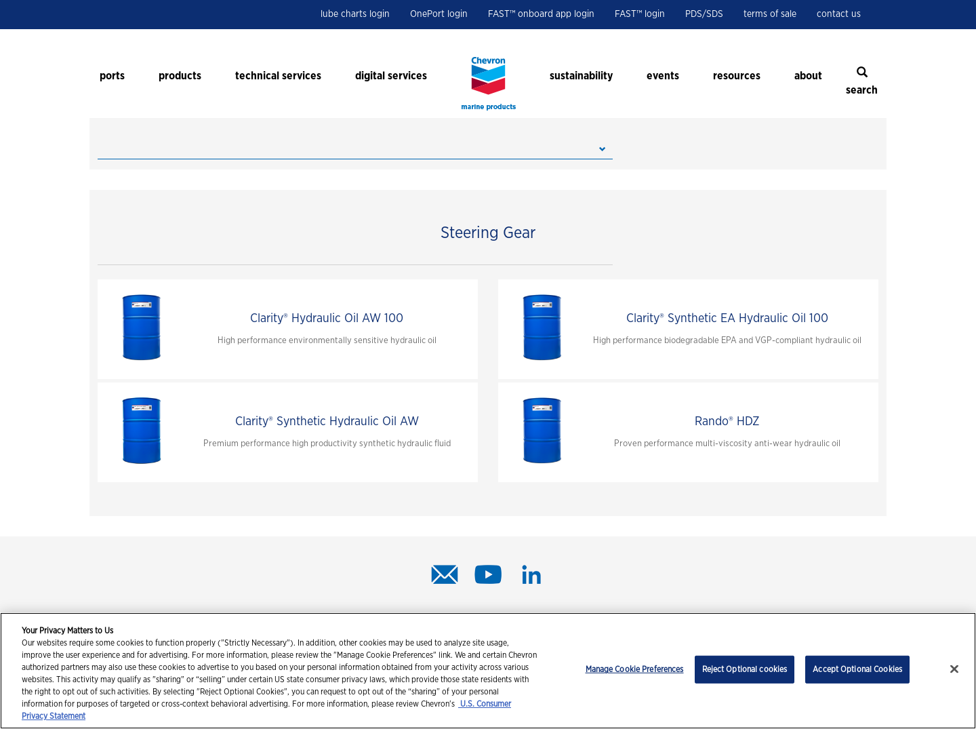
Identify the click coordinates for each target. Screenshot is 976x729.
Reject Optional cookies (745, 669)
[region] (488, 670)
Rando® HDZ (727, 422)
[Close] (954, 669)
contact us (839, 14)
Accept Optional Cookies (857, 669)
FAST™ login (640, 14)
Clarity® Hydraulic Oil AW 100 (326, 319)
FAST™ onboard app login (541, 14)
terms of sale (770, 14)
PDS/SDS (704, 14)
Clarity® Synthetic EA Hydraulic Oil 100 (727, 319)
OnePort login (439, 14)
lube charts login (355, 14)
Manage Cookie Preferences (635, 669)
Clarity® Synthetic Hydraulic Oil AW (327, 422)
